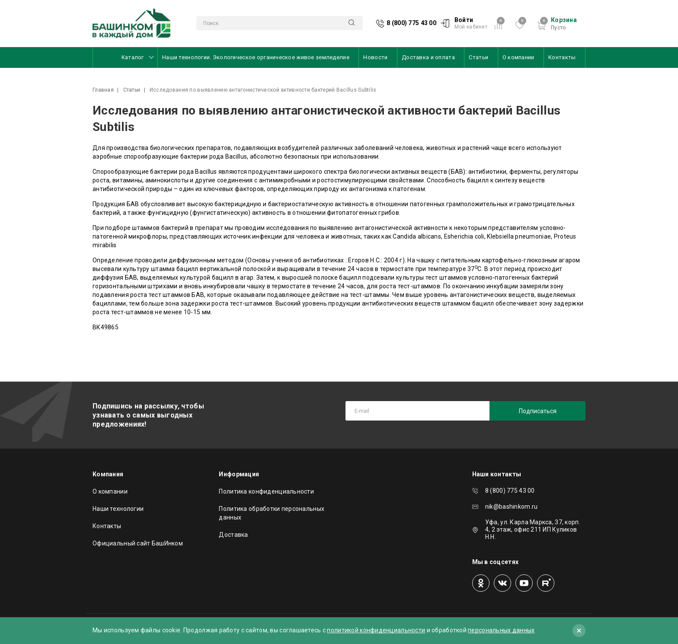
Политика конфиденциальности (266, 491)
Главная (103, 90)
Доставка (233, 534)
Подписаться (537, 411)
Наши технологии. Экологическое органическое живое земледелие (255, 57)
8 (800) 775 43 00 (411, 22)
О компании (518, 57)
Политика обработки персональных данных (271, 513)
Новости (375, 57)
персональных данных (501, 630)
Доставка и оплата (428, 57)
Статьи (478, 57)
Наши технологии (118, 508)
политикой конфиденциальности (376, 630)
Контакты (562, 57)
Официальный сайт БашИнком (138, 543)
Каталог (133, 57)
